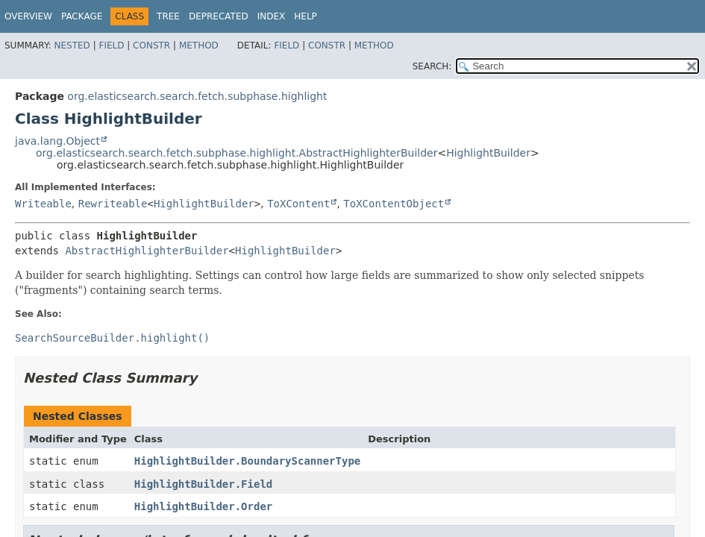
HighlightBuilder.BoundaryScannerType (247, 461)
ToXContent (298, 204)
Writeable (43, 204)
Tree (168, 16)
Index (271, 16)
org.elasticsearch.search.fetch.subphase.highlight (197, 96)
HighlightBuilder (488, 153)
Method (199, 45)
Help (305, 16)
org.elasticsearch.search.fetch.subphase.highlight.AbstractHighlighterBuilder (236, 153)
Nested (72, 45)
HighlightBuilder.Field (203, 484)
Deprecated (218, 16)
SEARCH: (432, 66)
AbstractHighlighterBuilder (146, 251)
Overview (28, 16)
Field (111, 45)
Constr (151, 45)
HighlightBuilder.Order (203, 506)
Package (81, 16)
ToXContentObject (393, 204)
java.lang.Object (57, 141)
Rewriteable (113, 204)
